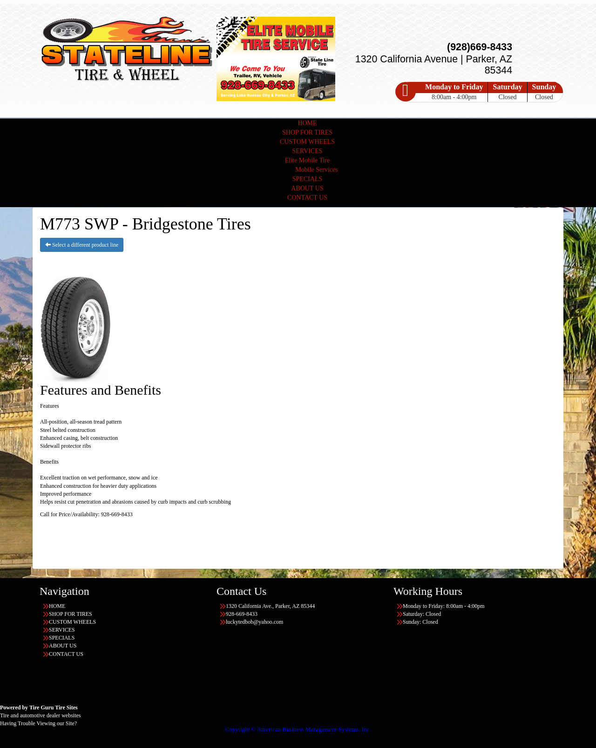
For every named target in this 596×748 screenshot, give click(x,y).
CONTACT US (307, 197)
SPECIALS (307, 178)
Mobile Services (316, 169)
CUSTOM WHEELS (307, 141)
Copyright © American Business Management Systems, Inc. (298, 729)
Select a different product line (81, 245)
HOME (307, 123)
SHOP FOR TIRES (307, 132)
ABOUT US (307, 188)
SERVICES (307, 151)
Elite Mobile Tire (307, 160)
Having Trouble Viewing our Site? (38, 723)
